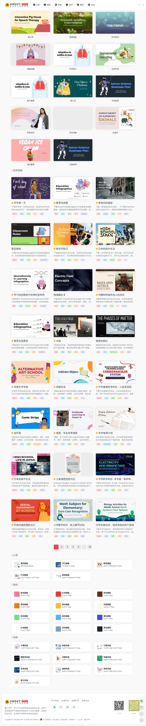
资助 (63, 536)
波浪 (63, 306)
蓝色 (98, 214)
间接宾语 (59, 387)
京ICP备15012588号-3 (32, 720)
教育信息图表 (19, 340)
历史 (111, 306)
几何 (63, 444)
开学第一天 (18, 202)
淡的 (115, 444)
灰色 (56, 444)
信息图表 (84, 214)
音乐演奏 (73, 133)
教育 (56, 214)
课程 (119, 490)
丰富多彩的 (43, 260)
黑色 (28, 260)
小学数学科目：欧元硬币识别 (69, 525)
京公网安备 (45, 720)
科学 (126, 490)
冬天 (119, 214)
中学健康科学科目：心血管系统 (113, 387)
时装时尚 (30, 133)
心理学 (28, 306)
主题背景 (73, 164)
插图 (35, 260)
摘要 (69, 306)
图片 (69, 260)
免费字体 (65, 701)
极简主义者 (113, 352)
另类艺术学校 (19, 387)
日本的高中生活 (105, 248)
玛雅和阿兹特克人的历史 (110, 294)
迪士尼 (73, 101)
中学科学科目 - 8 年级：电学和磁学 (115, 479)
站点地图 (55, 720)
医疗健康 (30, 101)
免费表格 (85, 701)
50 (90, 547)
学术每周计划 (104, 433)
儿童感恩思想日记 (64, 479)
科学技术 (115, 37)
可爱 (82, 490)
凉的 (22, 398)
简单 (98, 260)
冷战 (57, 340)
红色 (14, 536)
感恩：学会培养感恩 (65, 433)
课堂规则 (16, 248)
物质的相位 (102, 340)
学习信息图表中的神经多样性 (28, 294)
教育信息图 (61, 202)
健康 (113, 398)
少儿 (35, 214)
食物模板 (73, 37)
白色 (20, 352)
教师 (76, 214)
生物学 (115, 133)
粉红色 (42, 490)
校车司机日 (61, 248)
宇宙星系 (115, 101)
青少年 (31, 37)
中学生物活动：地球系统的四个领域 (115, 525)
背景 (41, 214)
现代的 (106, 214)
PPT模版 (55, 701)
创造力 (15, 214)
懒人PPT (87, 720)
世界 (126, 536)
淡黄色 (124, 306)
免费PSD (75, 701)
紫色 (22, 214)
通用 (22, 260)
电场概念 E (59, 294)
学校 (28, 214)
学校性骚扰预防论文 (23, 525)
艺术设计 (73, 69)
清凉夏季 (30, 164)
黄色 (63, 260)
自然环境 (115, 69)
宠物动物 (30, 69)
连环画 (16, 433)
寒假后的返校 (104, 202)
